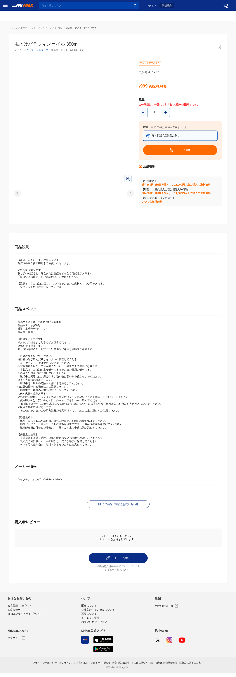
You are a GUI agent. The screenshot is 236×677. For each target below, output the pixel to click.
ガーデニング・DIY (14, 298)
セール (8, 37)
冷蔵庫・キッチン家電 (14, 212)
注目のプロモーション (17, 44)
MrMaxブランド (13, 51)
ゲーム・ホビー (13, 290)
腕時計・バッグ (13, 274)
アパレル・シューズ (14, 267)
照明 (7, 243)
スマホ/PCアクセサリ (14, 251)
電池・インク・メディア (14, 282)
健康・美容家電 (13, 236)
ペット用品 (10, 259)
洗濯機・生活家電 (14, 228)
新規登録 (170, 6)
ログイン (154, 7)
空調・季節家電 (13, 220)
